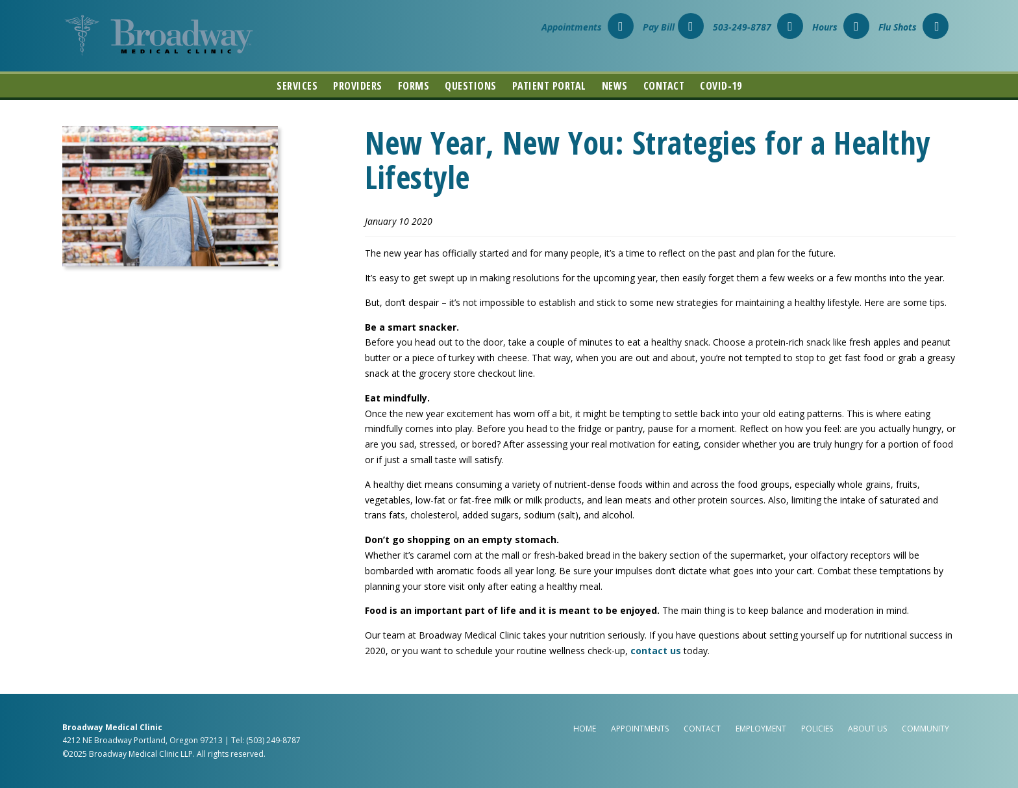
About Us (867, 728)
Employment (761, 728)
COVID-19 (720, 86)
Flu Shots (913, 27)
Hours (840, 27)
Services (297, 86)
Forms (414, 86)
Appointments (587, 27)
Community (925, 728)
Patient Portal (549, 86)
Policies (817, 728)
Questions (471, 86)
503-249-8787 (758, 27)
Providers (357, 86)
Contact (664, 86)
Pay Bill (673, 27)
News (615, 86)
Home (584, 728)
